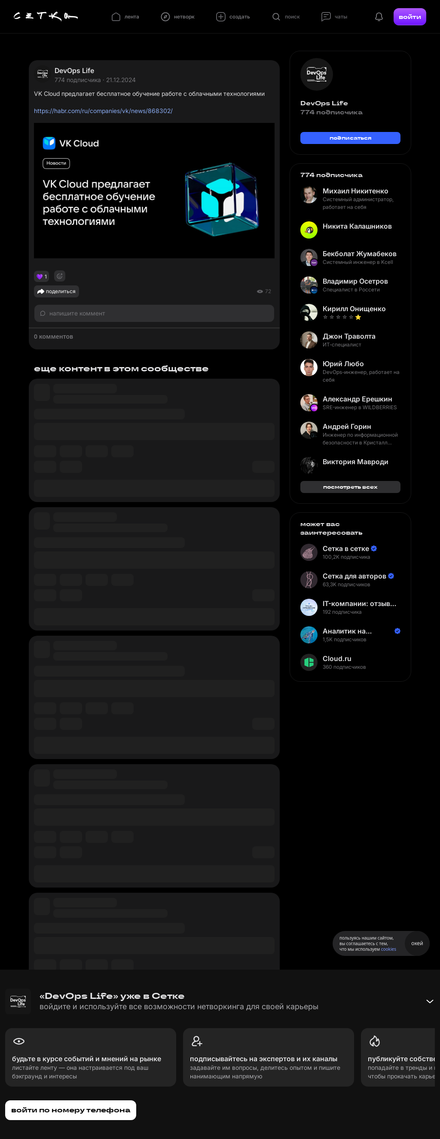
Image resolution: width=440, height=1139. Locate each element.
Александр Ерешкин (357, 399)
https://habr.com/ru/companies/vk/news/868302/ (103, 110)
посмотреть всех (350, 486)
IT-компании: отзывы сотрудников (359, 603)
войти (410, 16)
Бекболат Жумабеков (360, 253)
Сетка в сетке (346, 548)
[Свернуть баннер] (430, 1001)
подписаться (351, 137)
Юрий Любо (343, 363)
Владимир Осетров (355, 281)
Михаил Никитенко (355, 191)
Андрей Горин (347, 426)
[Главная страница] (46, 17)
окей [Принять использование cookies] (417, 943)
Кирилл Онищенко (354, 308)
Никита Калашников (357, 226)
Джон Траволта (349, 336)
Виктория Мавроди (355, 461)
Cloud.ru (337, 658)
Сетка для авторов (354, 576)
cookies (388, 949)
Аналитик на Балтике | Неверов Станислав (354, 631)
